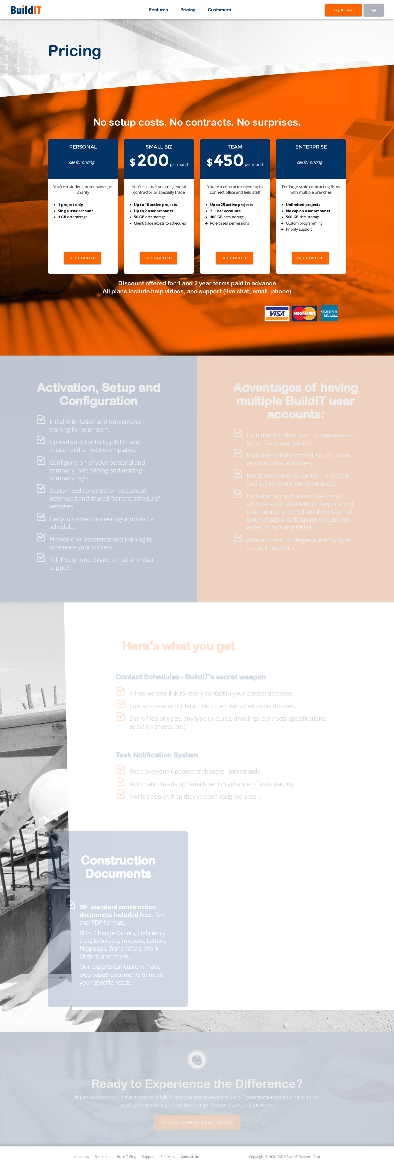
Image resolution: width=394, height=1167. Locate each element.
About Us (81, 1156)
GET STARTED (82, 258)
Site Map (168, 1156)
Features (158, 9)
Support (148, 1156)
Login (374, 10)
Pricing (187, 9)
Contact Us (190, 1156)
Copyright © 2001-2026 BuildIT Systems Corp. (285, 1156)
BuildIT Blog (126, 1156)
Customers (219, 9)
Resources (103, 1156)
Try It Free (343, 10)
